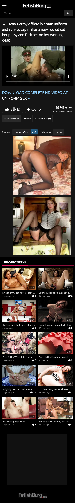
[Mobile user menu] (4, 4)
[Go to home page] (44, 5)
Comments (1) (43, 118)
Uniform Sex (21, 132)
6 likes (15, 109)
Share (27, 118)
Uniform (58, 132)
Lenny (62, 111)
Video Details (11, 118)
